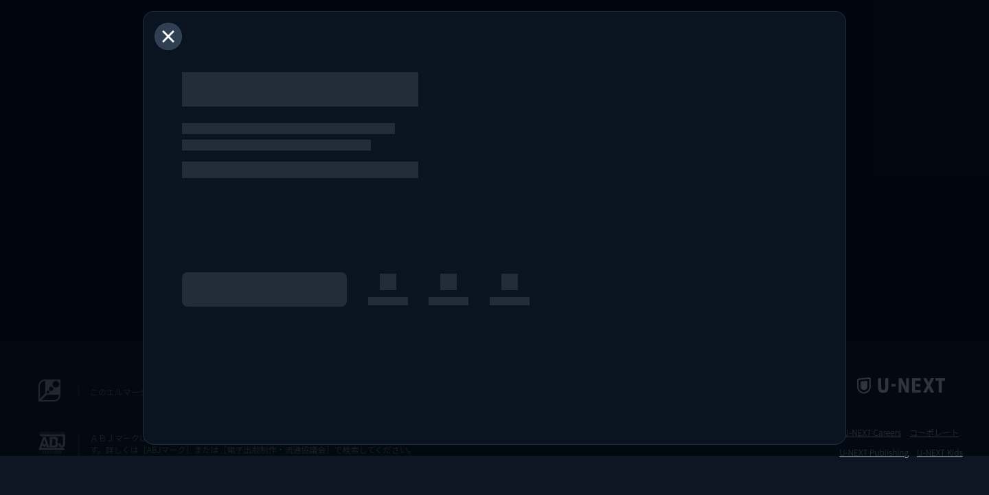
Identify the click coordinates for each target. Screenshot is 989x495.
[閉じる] (168, 36)
